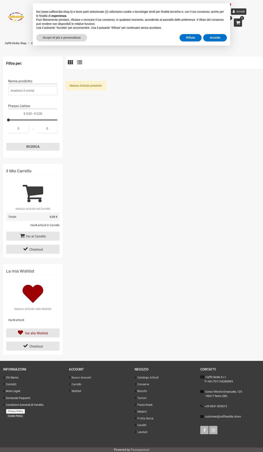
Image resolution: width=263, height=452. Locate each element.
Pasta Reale (143, 404)
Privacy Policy (15, 411)
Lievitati (141, 432)
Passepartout (140, 450)
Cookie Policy (15, 416)
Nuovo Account (80, 377)
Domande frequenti (16, 398)
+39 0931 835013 (215, 406)
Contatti (9, 384)
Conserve (142, 384)
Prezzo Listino (19, 106)
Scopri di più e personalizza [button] (62, 37)
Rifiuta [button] (190, 37)
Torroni (140, 398)
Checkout (33, 248)
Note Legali (11, 391)
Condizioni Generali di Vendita (23, 404)
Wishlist (75, 391)
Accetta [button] (215, 37)
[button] (238, 22)
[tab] (72, 63)
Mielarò (141, 411)
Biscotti (141, 391)
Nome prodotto (20, 81)
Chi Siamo (10, 377)
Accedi (239, 11)
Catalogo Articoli (146, 377)
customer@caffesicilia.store (223, 416)
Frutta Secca (144, 418)
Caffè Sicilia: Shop (15, 43)
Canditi (140, 425)
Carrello (75, 384)
